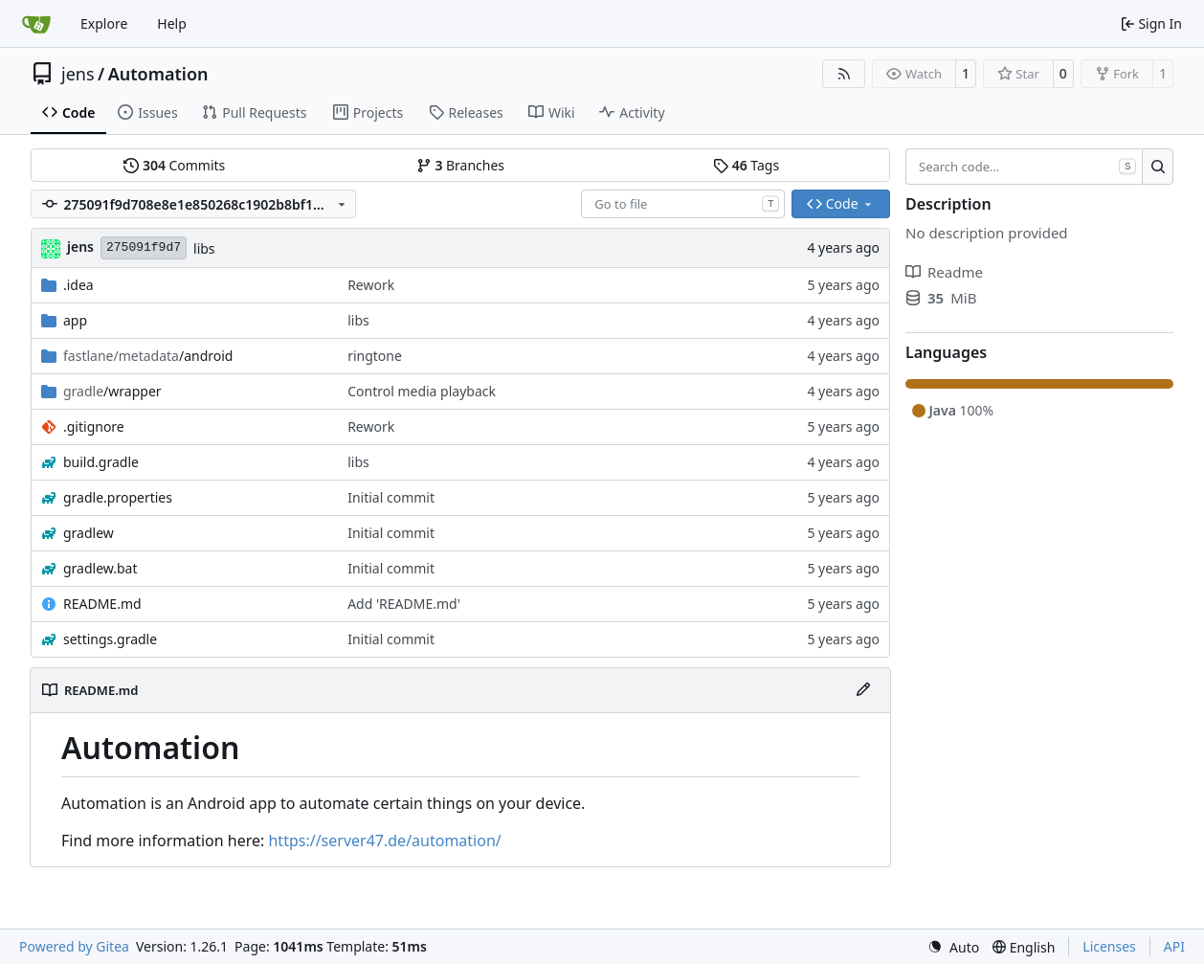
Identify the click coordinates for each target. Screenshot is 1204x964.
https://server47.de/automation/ (384, 840)
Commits (174, 165)
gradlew (88, 533)
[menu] (953, 947)
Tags (746, 165)
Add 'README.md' (403, 603)
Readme (944, 271)
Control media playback (421, 391)
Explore (103, 23)
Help (172, 23)
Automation (158, 73)
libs (204, 248)
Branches (460, 165)
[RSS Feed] (844, 73)
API (1174, 946)
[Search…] (1157, 166)
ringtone (374, 356)
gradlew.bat (100, 568)
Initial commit (391, 497)
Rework (370, 285)
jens (78, 73)
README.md (102, 603)
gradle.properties (117, 497)
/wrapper (112, 391)
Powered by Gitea (74, 946)
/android (148, 356)
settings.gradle (110, 639)
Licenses (1109, 946)
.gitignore (93, 426)
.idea (78, 285)
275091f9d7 (143, 247)
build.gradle (101, 462)
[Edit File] (863, 690)
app (75, 320)
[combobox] (683, 204)
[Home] (36, 24)
